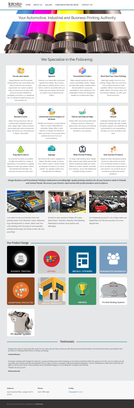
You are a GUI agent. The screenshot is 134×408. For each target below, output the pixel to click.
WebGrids (39, 404)
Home (28, 5)
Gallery (48, 5)
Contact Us (87, 5)
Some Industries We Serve (66, 5)
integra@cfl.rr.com (75, 392)
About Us (38, 5)
